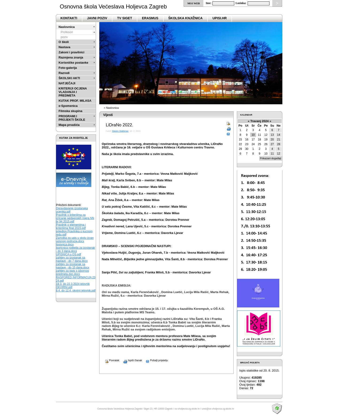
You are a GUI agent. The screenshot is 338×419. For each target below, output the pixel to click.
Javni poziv (97, 18)
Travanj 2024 (259, 121)
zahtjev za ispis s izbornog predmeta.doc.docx (72, 272)
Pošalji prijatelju (155, 360)
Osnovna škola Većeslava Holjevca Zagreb (113, 6)
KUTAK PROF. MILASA (75, 100)
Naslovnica (67, 27)
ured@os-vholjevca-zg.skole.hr (218, 408)
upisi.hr (219, 18)
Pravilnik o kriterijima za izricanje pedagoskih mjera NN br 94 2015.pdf (75, 218)
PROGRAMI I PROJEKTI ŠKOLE (72, 117)
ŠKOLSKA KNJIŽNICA (185, 18)
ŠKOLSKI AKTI (69, 78)
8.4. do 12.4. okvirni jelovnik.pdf (76, 290)
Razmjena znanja (71, 57)
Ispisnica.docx (65, 244)
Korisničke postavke (73, 62)
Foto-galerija (68, 68)
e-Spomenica (68, 106)
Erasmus (150, 18)
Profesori (67, 32)
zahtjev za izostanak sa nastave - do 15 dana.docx (72, 266)
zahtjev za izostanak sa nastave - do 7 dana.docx (72, 259)
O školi (64, 42)
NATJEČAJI (67, 83)
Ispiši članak (131, 360)
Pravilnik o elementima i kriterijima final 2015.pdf (71, 226)
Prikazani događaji (270, 158)
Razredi (64, 73)
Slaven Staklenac (120, 131)
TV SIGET (124, 18)
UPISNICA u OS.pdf (68, 254)
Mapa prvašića (69, 125)
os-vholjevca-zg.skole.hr (187, 408)
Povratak (110, 360)
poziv (64, 37)
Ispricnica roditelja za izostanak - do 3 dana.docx (75, 249)
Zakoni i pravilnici (71, 52)
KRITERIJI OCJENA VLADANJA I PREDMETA (73, 92)
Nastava (64, 47)
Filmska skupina (70, 111)
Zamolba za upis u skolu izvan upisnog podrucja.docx (75, 239)
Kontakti (69, 18)
